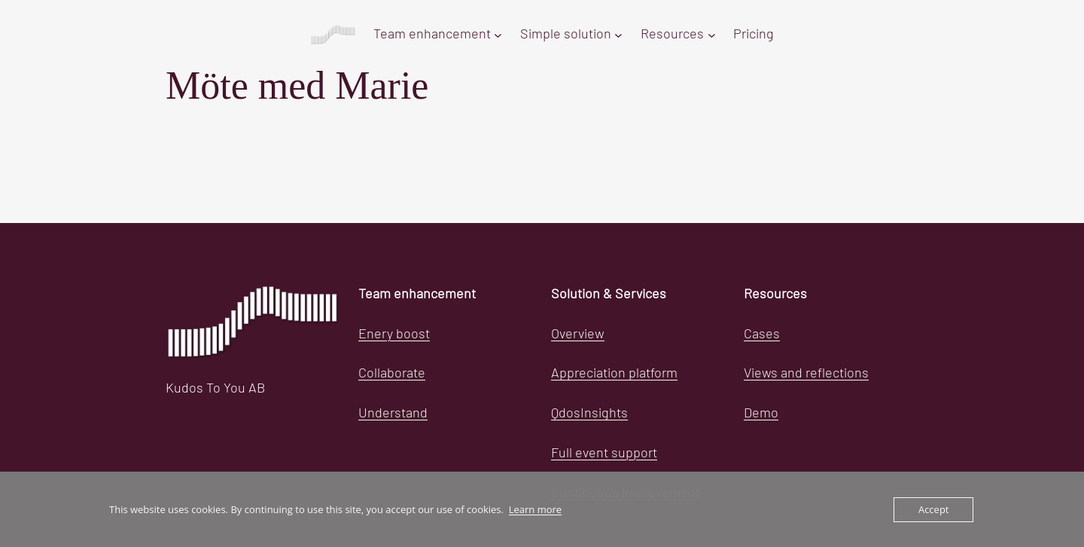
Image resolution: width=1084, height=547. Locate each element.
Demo (761, 413)
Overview (577, 334)
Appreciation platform (614, 373)
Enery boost (394, 334)
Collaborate (391, 373)
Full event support (604, 453)
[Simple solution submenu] (618, 35)
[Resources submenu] (712, 35)
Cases (762, 334)
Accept (933, 509)
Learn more (535, 509)
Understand (393, 413)
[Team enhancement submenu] (498, 35)
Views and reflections (806, 373)
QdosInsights (589, 413)
